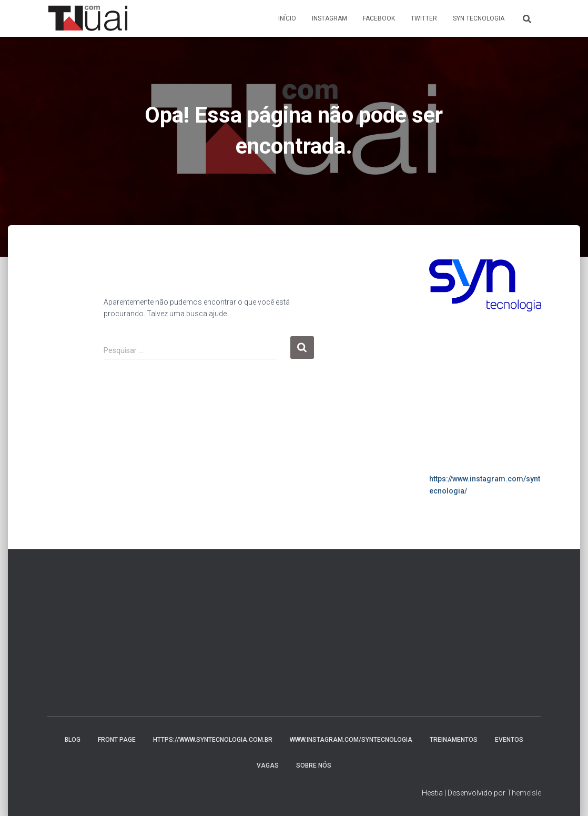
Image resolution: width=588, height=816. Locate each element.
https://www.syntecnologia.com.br (212, 739)
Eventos (509, 739)
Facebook (379, 18)
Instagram (329, 18)
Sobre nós (313, 765)
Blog (72, 739)
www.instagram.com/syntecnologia (351, 739)
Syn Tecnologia (478, 18)
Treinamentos (454, 739)
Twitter (424, 18)
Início (287, 18)
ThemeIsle (524, 793)
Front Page (117, 739)
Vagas (268, 765)
